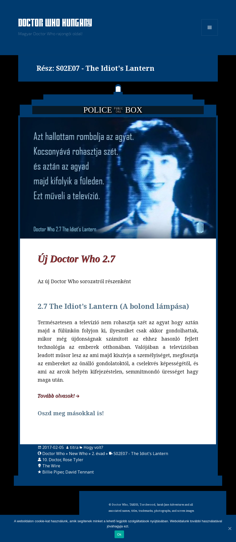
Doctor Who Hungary (55, 23)
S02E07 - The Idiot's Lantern (141, 453)
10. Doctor (51, 459)
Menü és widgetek (210, 35)
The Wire (51, 466)
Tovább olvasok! (56, 396)
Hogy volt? (93, 447)
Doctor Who (53, 453)
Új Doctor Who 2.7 (76, 258)
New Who (78, 453)
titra (74, 447)
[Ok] (229, 528)
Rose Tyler (73, 459)
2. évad (98, 453)
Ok (119, 534)
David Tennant (79, 472)
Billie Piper (52, 472)
